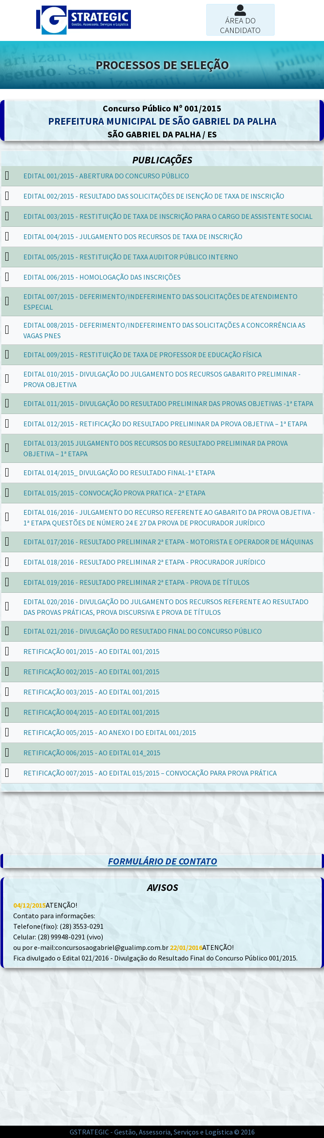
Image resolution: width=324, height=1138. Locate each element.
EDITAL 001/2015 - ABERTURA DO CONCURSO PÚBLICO (106, 175)
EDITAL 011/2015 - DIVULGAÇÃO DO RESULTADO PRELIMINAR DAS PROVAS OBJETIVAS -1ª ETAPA (168, 403)
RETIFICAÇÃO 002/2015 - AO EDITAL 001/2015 (91, 671)
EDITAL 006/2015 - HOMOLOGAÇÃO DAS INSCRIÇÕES (102, 277)
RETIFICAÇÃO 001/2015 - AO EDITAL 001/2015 (91, 651)
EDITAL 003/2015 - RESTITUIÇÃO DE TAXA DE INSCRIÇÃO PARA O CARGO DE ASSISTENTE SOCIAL (168, 216)
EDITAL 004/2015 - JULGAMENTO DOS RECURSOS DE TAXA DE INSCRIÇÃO (132, 236)
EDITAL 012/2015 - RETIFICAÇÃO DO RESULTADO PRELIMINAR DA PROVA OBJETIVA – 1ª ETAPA (165, 423)
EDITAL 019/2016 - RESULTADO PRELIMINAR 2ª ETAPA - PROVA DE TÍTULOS (136, 582)
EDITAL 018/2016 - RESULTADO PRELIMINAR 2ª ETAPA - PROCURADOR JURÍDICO (144, 562)
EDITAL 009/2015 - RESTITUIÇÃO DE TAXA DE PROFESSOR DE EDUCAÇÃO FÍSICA (142, 354)
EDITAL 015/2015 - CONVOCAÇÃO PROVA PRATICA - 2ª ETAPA (114, 492)
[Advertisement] (162, 814)
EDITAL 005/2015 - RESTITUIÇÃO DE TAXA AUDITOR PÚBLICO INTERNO (130, 256)
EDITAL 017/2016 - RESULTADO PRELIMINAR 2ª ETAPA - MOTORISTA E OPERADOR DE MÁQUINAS (168, 541)
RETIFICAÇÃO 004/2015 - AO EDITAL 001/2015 (91, 712)
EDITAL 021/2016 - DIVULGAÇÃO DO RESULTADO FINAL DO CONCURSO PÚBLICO (142, 631)
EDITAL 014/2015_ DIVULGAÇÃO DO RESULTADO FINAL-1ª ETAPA (119, 472)
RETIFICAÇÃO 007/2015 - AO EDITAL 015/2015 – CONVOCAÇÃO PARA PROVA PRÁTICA (150, 773)
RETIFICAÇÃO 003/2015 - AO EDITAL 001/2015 (91, 691)
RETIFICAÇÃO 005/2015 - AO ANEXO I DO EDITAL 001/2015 (109, 732)
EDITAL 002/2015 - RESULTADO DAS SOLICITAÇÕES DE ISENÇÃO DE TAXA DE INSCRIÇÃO (153, 196)
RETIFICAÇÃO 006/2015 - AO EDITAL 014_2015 (91, 752)
